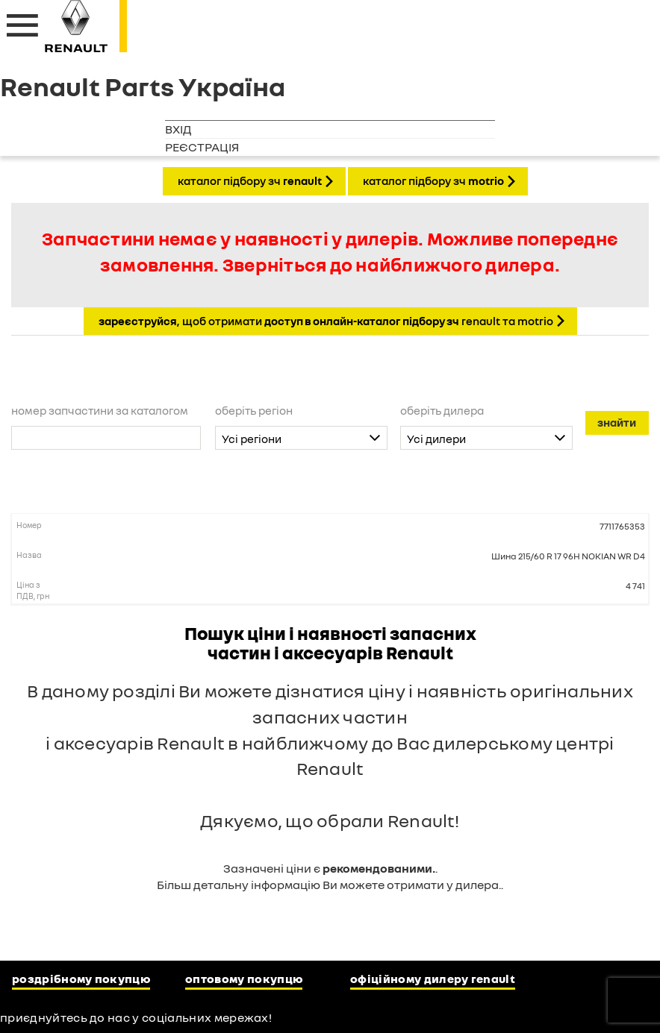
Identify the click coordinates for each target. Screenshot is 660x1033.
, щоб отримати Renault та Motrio (326, 320)
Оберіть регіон (254, 410)
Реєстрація (202, 146)
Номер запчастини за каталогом (99, 410)
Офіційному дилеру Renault (432, 978)
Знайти (616, 422)
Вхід (178, 129)
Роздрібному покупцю (81, 978)
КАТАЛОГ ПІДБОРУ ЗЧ (250, 180)
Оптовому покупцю (243, 978)
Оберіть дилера (442, 410)
